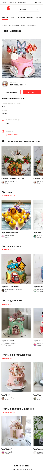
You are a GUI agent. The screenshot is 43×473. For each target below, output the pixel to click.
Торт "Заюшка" (31, 25)
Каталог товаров (14, 25)
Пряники (30, 18)
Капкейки (21, 18)
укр (36, 2)
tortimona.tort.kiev (17, 85)
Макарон (39, 18)
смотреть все (7, 196)
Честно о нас (22, 2)
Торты (13, 18)
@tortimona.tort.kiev (12, 135)
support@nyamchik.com (22, 469)
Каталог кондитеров (9, 2)
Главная (4, 25)
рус (40, 2)
